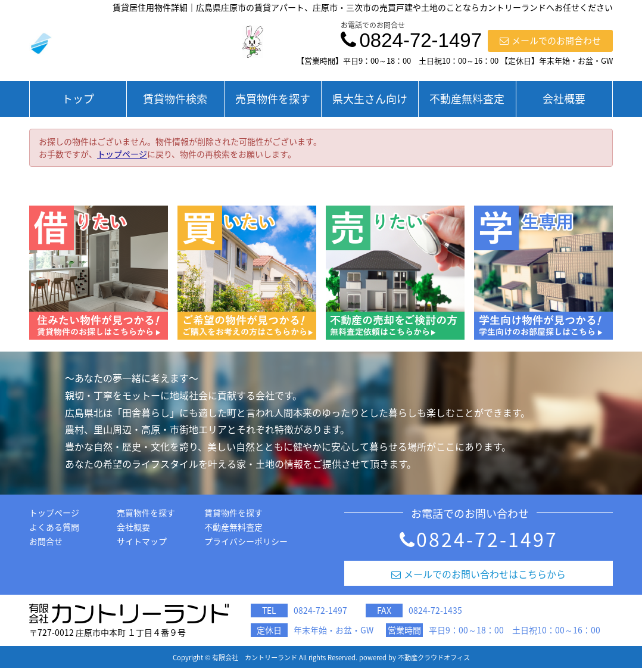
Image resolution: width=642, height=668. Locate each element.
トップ (78, 99)
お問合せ (46, 541)
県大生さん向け (369, 99)
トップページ (122, 154)
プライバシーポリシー (246, 541)
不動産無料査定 (466, 99)
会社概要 (564, 99)
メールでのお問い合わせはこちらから (478, 574)
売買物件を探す (272, 99)
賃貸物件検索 (175, 99)
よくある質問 (54, 527)
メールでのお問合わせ (550, 40)
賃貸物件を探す (233, 512)
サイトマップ (142, 541)
